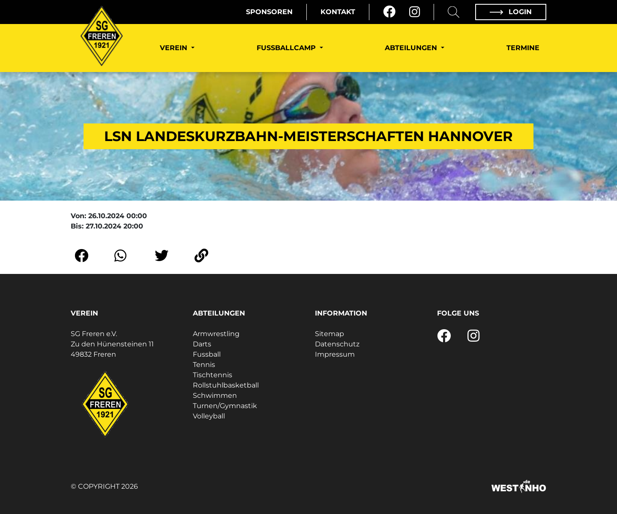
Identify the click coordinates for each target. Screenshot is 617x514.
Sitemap (329, 334)
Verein (174, 48)
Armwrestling (216, 334)
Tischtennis (212, 375)
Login (511, 12)
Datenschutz (337, 344)
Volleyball (209, 416)
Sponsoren (269, 12)
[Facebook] (389, 12)
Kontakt (337, 12)
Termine (522, 48)
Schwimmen (215, 395)
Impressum (335, 354)
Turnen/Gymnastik (225, 406)
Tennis (204, 365)
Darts (202, 344)
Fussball (207, 354)
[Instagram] (414, 12)
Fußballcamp (287, 48)
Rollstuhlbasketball (226, 385)
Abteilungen (412, 48)
